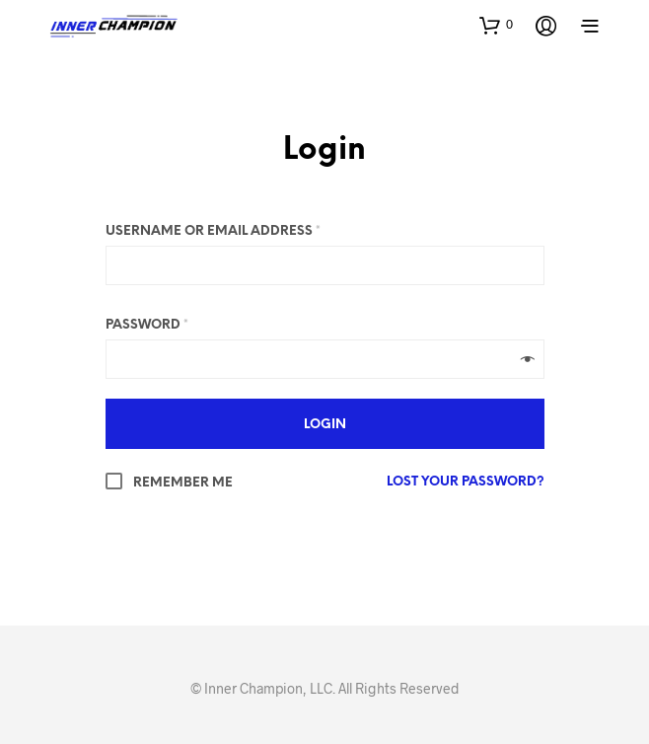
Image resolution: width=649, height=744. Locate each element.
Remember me (169, 483)
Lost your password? (465, 482)
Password (147, 325)
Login (324, 151)
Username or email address (213, 231)
